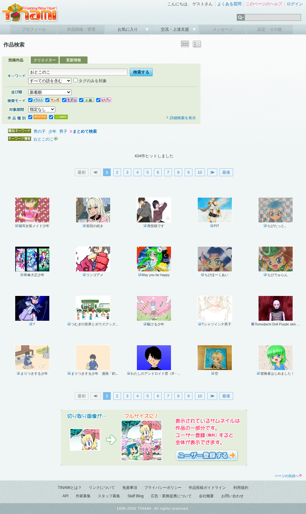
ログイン (295, 4)
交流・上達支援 (175, 29)
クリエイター (45, 60)
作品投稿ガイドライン (207, 487)
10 (200, 172)
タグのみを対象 (90, 80)
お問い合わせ (232, 496)
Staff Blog (136, 496)
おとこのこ (44, 139)
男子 (63, 131)
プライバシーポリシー (163, 487)
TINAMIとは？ (70, 487)
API (65, 496)
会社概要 (206, 496)
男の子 (40, 131)
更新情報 (73, 60)
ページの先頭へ (288, 476)
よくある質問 (229, 4)
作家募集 (83, 496)
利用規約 (240, 487)
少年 (52, 131)
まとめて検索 (85, 131)
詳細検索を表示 (181, 118)
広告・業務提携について (171, 496)
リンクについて (102, 487)
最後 (226, 172)
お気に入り (128, 29)
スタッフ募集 (109, 496)
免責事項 (129, 487)
